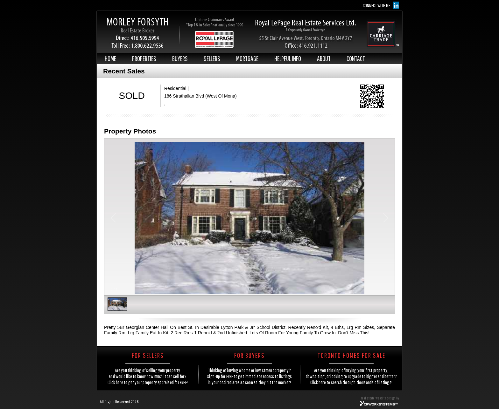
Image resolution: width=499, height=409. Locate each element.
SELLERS (212, 58)
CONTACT (356, 58)
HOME (110, 58)
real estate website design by (380, 398)
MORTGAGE (247, 58)
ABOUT (324, 58)
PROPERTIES (144, 58)
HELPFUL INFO (287, 58)
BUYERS (180, 58)
